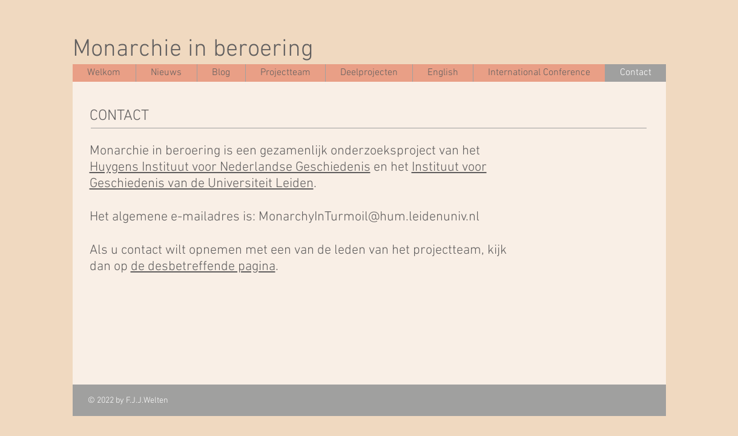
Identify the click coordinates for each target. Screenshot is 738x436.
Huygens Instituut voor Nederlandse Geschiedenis (230, 167)
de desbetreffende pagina (203, 267)
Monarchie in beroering (193, 49)
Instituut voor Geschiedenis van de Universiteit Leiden (288, 175)
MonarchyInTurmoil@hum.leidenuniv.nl (369, 217)
